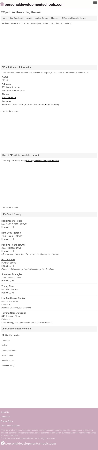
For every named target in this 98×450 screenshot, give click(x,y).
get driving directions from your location (42, 160)
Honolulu (6, 340)
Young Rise (7, 286)
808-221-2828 (9, 97)
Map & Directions (45, 23)
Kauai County (8, 360)
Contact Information (28, 23)
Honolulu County (9, 350)
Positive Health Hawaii (13, 245)
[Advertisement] (49, 43)
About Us (5, 412)
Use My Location (11, 335)
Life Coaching (52, 104)
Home (4, 18)
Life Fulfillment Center (13, 298)
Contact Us (5, 417)
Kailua (4, 345)
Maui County (7, 355)
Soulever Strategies (11, 274)
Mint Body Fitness (11, 233)
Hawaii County (8, 365)
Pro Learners (8, 259)
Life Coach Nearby (63, 23)
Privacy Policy (7, 421)
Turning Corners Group (13, 313)
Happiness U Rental (11, 221)
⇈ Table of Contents (9, 111)
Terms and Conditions (10, 426)
